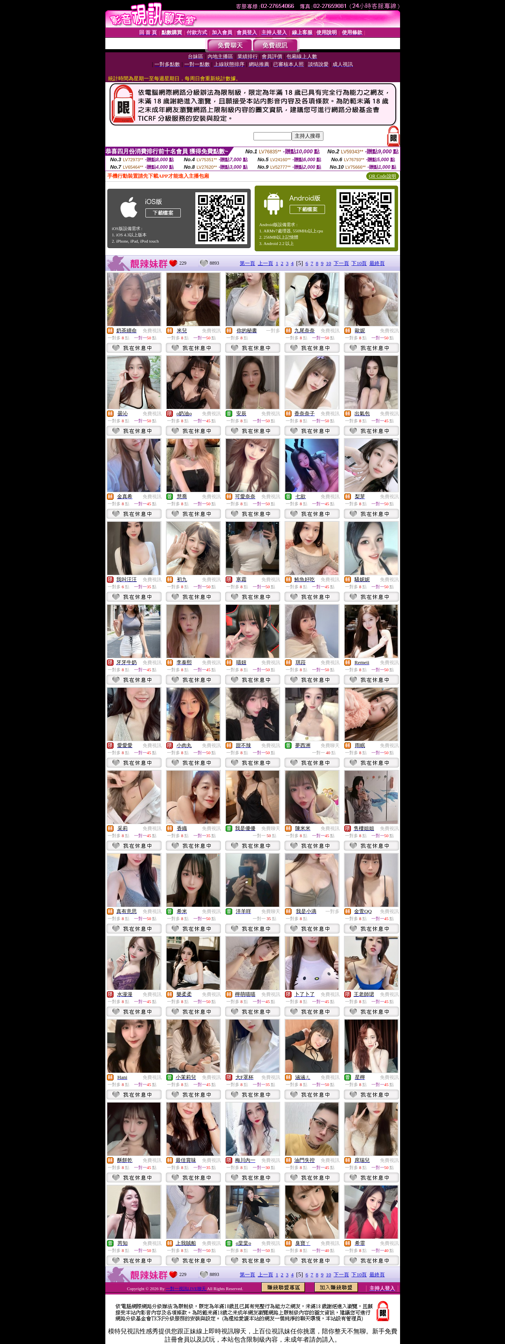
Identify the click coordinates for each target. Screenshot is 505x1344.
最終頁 (377, 263)
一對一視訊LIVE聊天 (186, 1288)
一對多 (273, 330)
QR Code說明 (382, 176)
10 (328, 263)
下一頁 (341, 263)
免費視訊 (152, 330)
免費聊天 (330, 745)
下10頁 (359, 263)
